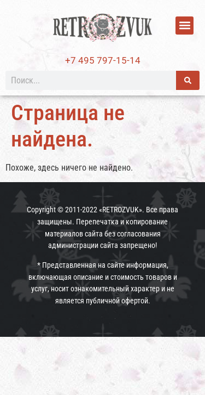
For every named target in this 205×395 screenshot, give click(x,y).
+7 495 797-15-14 (102, 60)
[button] (184, 25)
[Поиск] (188, 80)
